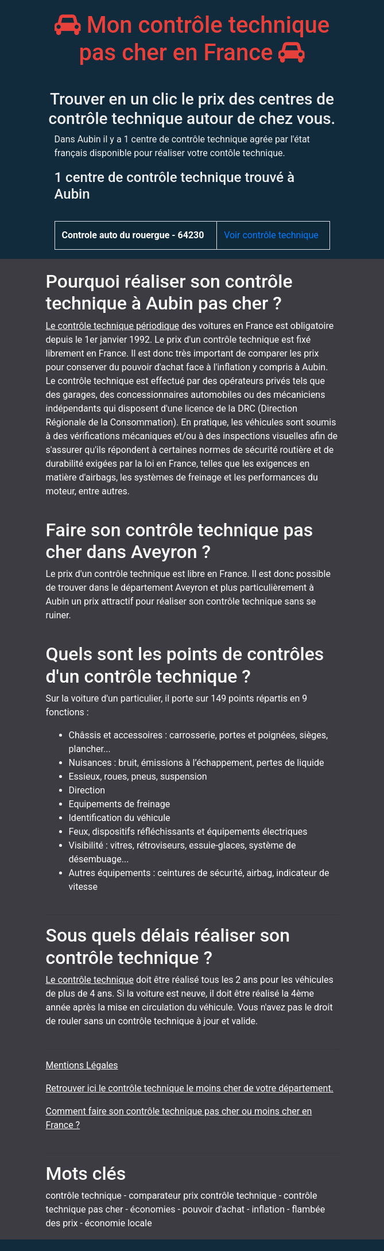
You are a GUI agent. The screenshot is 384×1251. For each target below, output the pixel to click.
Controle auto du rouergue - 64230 (133, 235)
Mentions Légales (82, 1065)
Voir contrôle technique (271, 235)
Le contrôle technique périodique (113, 325)
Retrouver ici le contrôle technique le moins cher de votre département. (189, 1088)
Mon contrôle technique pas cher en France (192, 38)
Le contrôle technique (90, 979)
